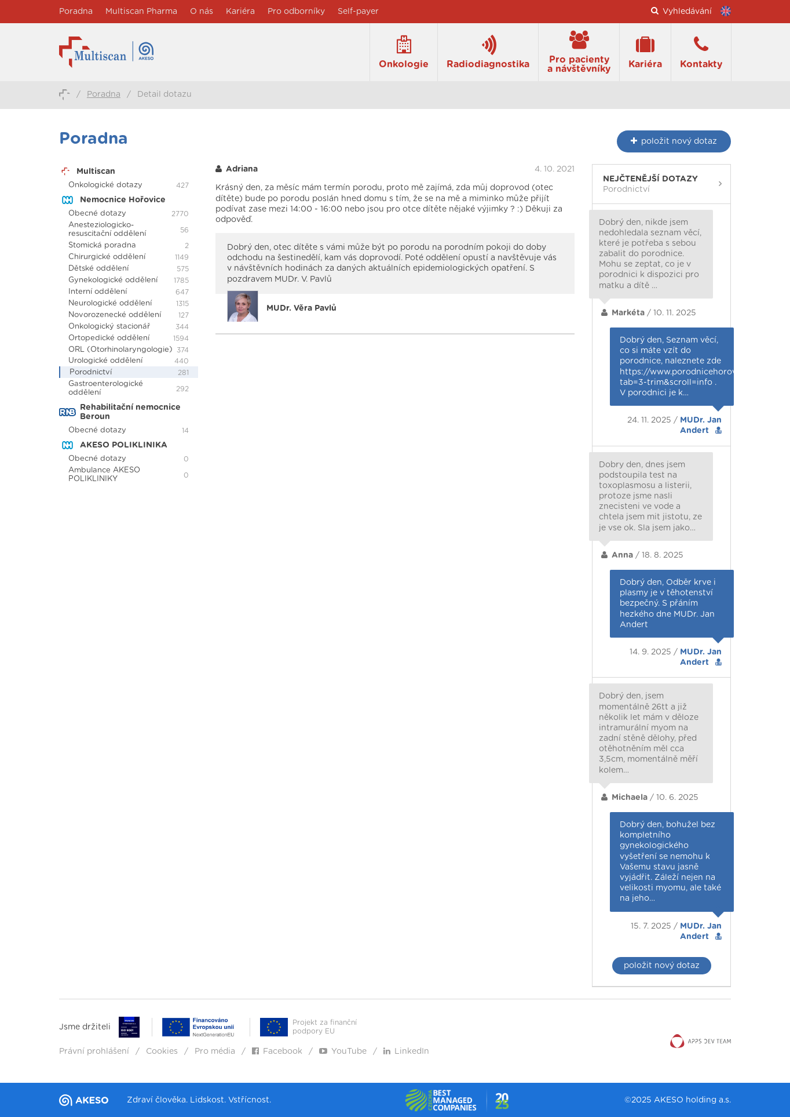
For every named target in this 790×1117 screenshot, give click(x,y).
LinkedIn (406, 1051)
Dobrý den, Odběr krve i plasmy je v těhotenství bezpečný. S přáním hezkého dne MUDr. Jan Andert (668, 603)
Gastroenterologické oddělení (105, 388)
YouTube (343, 1051)
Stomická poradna (102, 245)
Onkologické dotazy (105, 185)
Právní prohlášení (94, 1051)
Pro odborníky (296, 12)
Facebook (277, 1051)
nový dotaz (674, 141)
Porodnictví (91, 372)
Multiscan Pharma (141, 12)
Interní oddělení (97, 292)
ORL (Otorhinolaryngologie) (120, 350)
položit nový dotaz (662, 966)
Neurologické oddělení (110, 303)
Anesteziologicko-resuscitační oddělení (107, 229)
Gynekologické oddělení (113, 280)
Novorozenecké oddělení (114, 315)
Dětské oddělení (98, 268)
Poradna (76, 12)
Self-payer (358, 12)
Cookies (162, 1051)
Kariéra (240, 12)
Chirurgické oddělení (106, 257)
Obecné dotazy (97, 213)
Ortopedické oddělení (108, 338)
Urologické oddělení (105, 361)
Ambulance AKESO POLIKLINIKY (104, 475)
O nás (201, 12)
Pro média (215, 1051)
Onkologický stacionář (109, 326)
